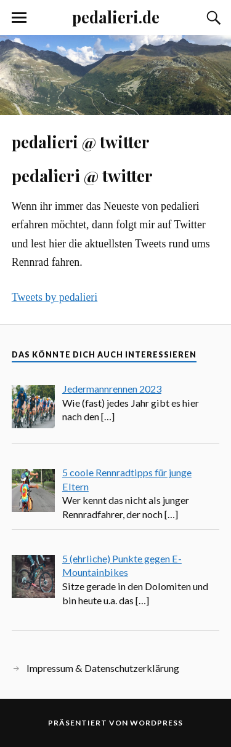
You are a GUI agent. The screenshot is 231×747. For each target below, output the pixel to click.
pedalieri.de (116, 16)
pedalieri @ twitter (80, 141)
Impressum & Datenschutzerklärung (102, 668)
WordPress (156, 722)
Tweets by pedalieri (54, 297)
